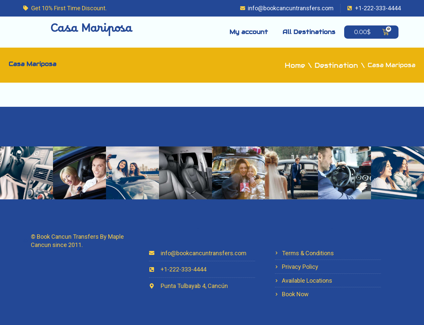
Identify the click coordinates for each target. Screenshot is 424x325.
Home (295, 65)
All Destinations (309, 32)
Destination (336, 65)
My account (249, 32)
